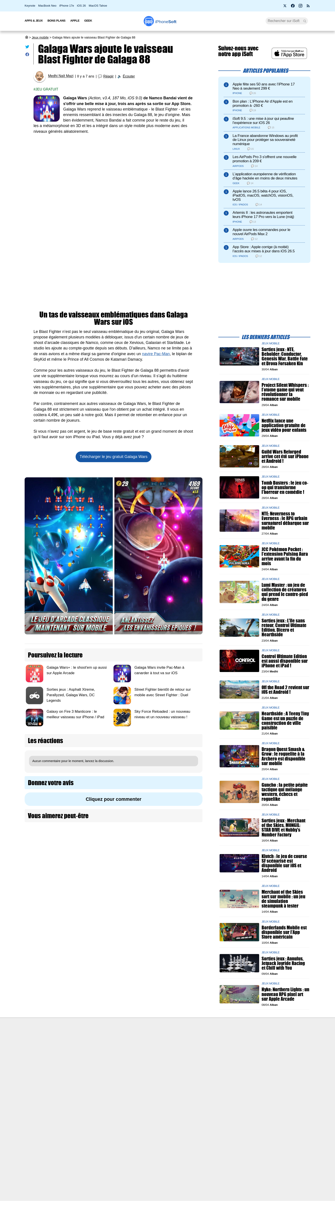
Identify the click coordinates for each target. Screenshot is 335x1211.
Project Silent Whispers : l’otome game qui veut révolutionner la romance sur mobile (285, 392)
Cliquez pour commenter (113, 799)
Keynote (30, 5)
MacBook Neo (47, 5)
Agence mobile (214, 1040)
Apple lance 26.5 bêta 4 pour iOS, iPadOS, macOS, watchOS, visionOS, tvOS (263, 195)
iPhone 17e (66, 5)
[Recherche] (287, 20)
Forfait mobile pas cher (151, 1048)
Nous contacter (146, 1040)
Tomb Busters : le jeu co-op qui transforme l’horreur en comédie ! (285, 487)
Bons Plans (56, 20)
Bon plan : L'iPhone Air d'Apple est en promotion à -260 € (263, 103)
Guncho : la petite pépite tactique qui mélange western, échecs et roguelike (285, 792)
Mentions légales (78, 1082)
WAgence (211, 1048)
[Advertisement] (113, 172)
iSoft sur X (211, 1057)
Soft (166, 21)
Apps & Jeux (34, 20)
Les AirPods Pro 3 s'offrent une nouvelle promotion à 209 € (265, 159)
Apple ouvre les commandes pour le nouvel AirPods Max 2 (261, 232)
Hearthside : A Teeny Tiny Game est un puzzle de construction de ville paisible (285, 720)
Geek (88, 20)
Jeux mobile (40, 37)
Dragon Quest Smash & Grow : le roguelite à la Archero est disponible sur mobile (283, 756)
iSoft (69, 1048)
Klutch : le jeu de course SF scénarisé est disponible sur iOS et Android (284, 863)
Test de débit (144, 1057)
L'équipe (72, 1057)
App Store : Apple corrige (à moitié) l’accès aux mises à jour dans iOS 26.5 (264, 249)
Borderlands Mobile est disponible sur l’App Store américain (284, 932)
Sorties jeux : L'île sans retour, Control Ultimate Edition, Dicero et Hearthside (284, 627)
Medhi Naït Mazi (60, 76)
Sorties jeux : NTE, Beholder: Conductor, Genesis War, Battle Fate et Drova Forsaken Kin (285, 356)
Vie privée (73, 1065)
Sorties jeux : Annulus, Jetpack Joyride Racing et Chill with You (283, 963)
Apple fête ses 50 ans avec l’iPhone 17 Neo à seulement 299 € (264, 86)
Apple (75, 20)
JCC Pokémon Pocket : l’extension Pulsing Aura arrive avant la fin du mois (285, 556)
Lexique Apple (145, 1065)
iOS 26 (81, 5)
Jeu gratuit (46, 89)
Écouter (129, 76)
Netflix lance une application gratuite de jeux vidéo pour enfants (284, 425)
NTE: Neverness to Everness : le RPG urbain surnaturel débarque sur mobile (285, 520)
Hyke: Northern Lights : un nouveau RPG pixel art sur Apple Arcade (285, 994)
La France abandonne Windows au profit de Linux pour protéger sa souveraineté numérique (265, 140)
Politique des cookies (81, 1073)
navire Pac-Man (156, 354)
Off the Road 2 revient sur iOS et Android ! (285, 689)
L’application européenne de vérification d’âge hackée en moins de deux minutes (265, 176)
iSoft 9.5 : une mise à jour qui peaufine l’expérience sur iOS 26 (263, 120)
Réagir (108, 76)
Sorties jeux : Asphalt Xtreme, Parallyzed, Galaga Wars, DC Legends (71, 695)
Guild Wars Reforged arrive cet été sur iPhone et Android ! (285, 456)
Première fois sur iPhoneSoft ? (87, 1040)
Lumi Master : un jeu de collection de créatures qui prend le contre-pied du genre (285, 592)
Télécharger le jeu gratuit (113, 456)
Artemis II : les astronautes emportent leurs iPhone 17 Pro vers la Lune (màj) (263, 214)
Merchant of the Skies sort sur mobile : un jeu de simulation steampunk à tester (283, 899)
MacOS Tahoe (98, 5)
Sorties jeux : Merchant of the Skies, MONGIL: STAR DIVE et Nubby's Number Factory (283, 827)
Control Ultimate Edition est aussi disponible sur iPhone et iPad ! (285, 661)
